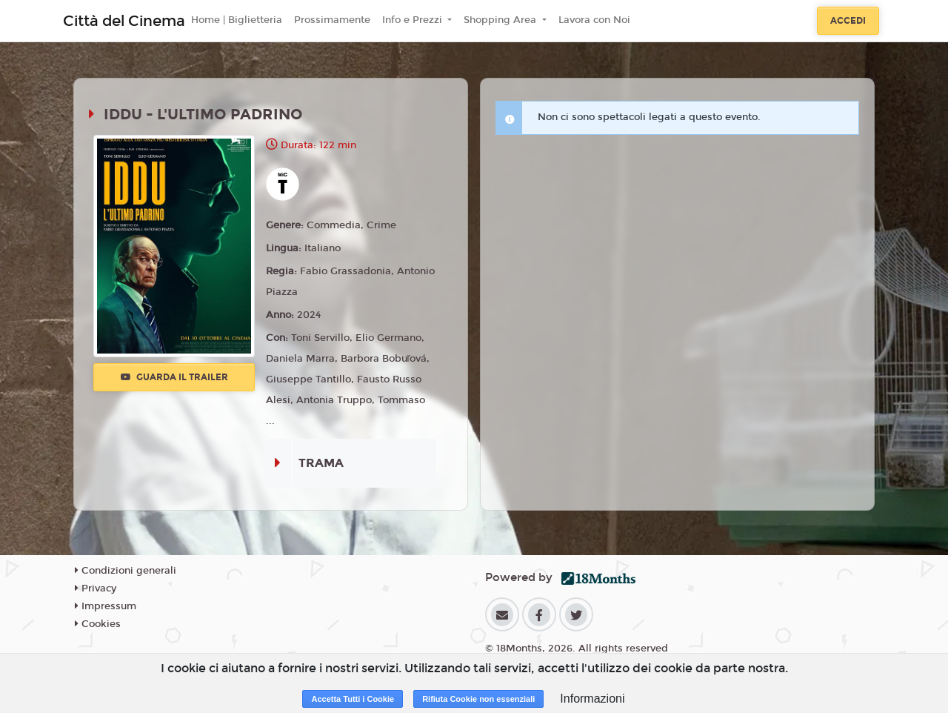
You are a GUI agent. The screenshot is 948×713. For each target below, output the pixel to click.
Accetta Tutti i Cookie (352, 698)
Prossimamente (332, 20)
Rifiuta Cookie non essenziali (478, 698)
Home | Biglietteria (236, 20)
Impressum (105, 606)
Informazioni (592, 698)
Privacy (95, 588)
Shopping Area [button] (501, 20)
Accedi (848, 21)
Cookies (98, 624)
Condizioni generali (125, 571)
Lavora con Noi (594, 20)
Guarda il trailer (174, 377)
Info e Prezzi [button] (413, 20)
